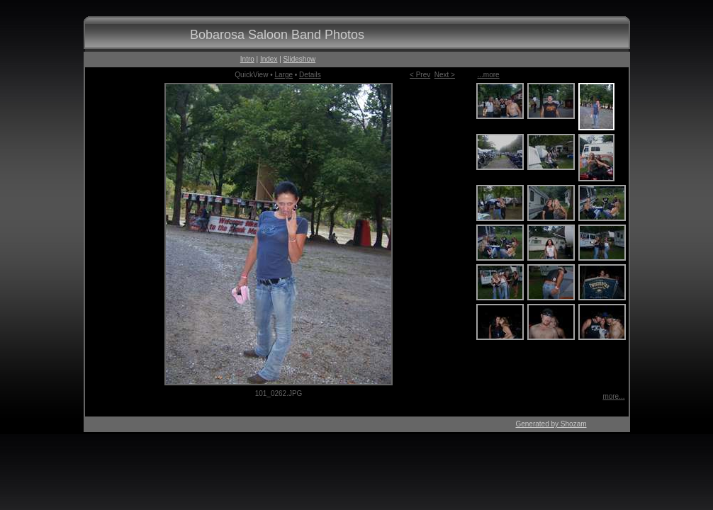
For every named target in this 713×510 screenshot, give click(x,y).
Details (310, 75)
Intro (247, 59)
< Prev (420, 75)
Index (268, 59)
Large (283, 75)
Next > (444, 75)
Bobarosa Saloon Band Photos (277, 35)
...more (489, 75)
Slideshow (299, 59)
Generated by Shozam (550, 424)
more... (613, 396)
